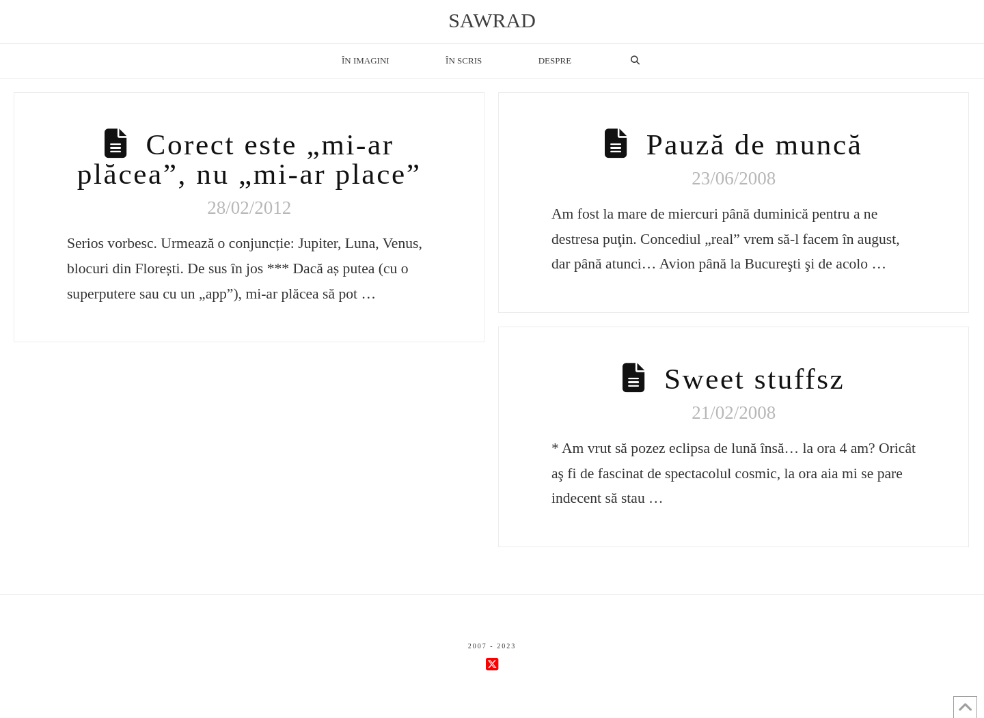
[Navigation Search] (634, 61)
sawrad (492, 20)
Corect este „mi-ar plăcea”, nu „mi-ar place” (249, 159)
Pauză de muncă (754, 144)
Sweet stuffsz (754, 379)
